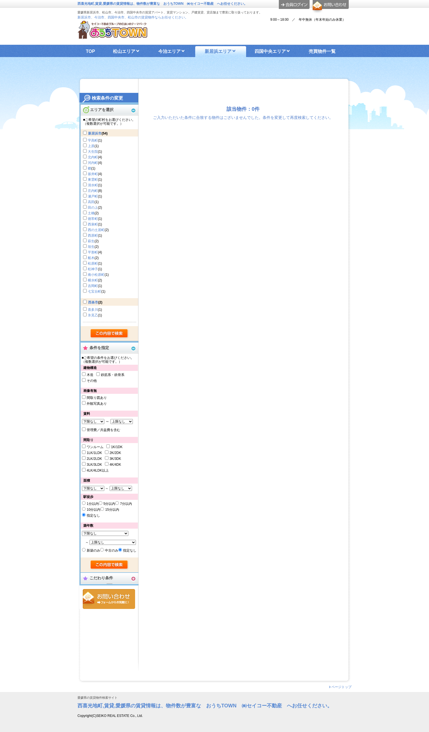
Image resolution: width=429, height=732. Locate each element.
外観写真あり (97, 404)
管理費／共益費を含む (103, 430)
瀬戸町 (93, 196)
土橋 (91, 213)
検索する (109, 333)
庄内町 (93, 191)
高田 (91, 202)
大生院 (93, 152)
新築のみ (93, 550)
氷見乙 (93, 315)
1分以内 (93, 504)
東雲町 (93, 180)
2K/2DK (115, 453)
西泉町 (93, 224)
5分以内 (109, 504)
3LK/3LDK (94, 465)
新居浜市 (95, 133)
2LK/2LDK (94, 459)
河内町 (93, 163)
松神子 (93, 269)
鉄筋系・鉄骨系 (112, 375)
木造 (90, 375)
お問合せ (109, 599)
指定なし (93, 515)
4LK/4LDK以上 (98, 470)
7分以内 (126, 504)
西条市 (93, 302)
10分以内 (93, 510)
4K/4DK (115, 465)
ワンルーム (95, 447)
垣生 (91, 247)
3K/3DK (115, 459)
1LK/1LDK (94, 453)
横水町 (93, 280)
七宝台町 (94, 291)
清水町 (93, 185)
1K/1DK (116, 447)
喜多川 (93, 310)
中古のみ (111, 550)
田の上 (93, 208)
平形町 (93, 252)
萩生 (91, 241)
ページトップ (341, 687)
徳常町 (93, 219)
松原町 (93, 263)
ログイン (294, 4)
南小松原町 (96, 275)
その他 (92, 381)
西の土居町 (96, 230)
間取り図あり (97, 398)
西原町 (93, 235)
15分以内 (112, 510)
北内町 (93, 157)
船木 (91, 258)
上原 (91, 146)
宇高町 (93, 140)
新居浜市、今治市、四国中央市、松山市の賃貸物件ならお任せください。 (132, 17)
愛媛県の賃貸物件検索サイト (97, 697)
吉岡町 (93, 286)
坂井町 (93, 174)
